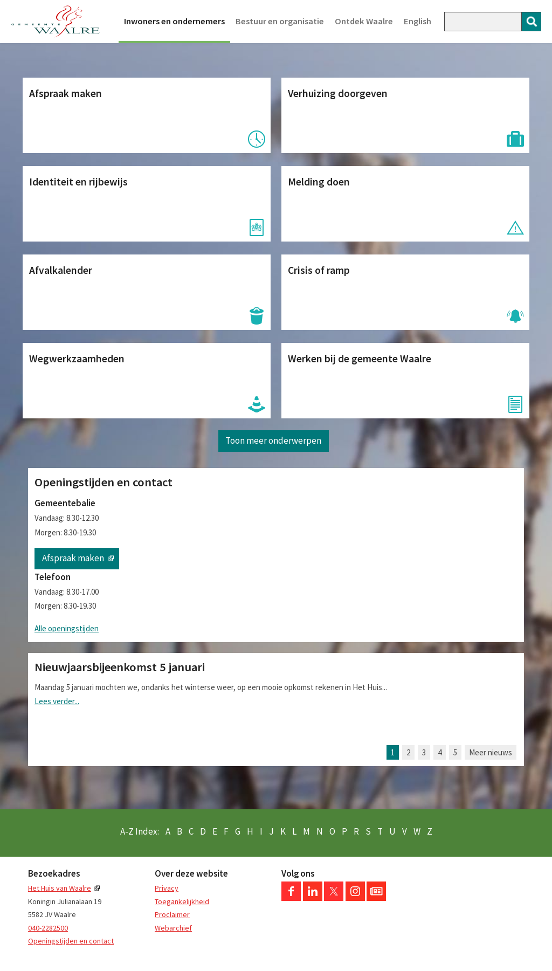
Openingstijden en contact (71, 941)
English (417, 21)
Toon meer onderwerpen (273, 440)
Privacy (166, 888)
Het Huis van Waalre (59, 888)
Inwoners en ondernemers (174, 21)
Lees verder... (56, 701)
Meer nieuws (490, 752)
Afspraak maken (73, 558)
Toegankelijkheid (182, 901)
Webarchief (173, 928)
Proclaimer (172, 914)
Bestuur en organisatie (280, 21)
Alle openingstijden (66, 628)
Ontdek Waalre (364, 21)
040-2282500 (48, 928)
